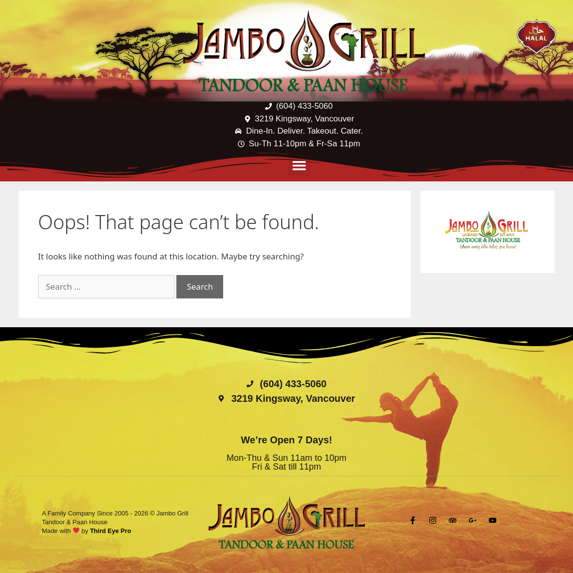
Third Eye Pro (111, 530)
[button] (299, 165)
